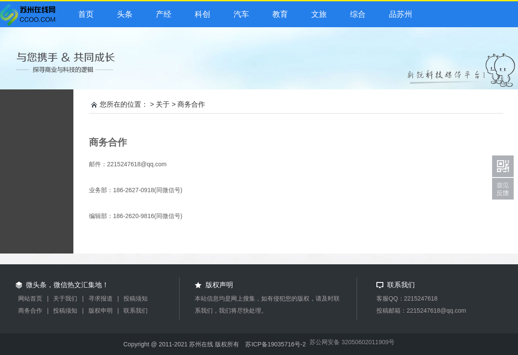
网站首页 (30, 298)
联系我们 (135, 310)
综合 (356, 14)
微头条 (30, 17)
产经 (161, 14)
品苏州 (398, 14)
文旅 (317, 14)
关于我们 (65, 298)
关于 (163, 104)
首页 (84, 14)
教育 (278, 14)
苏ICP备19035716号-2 (275, 344)
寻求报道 (100, 298)
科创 (200, 14)
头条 (123, 14)
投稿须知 (135, 298)
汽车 (239, 14)
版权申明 (100, 310)
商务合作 (191, 104)
